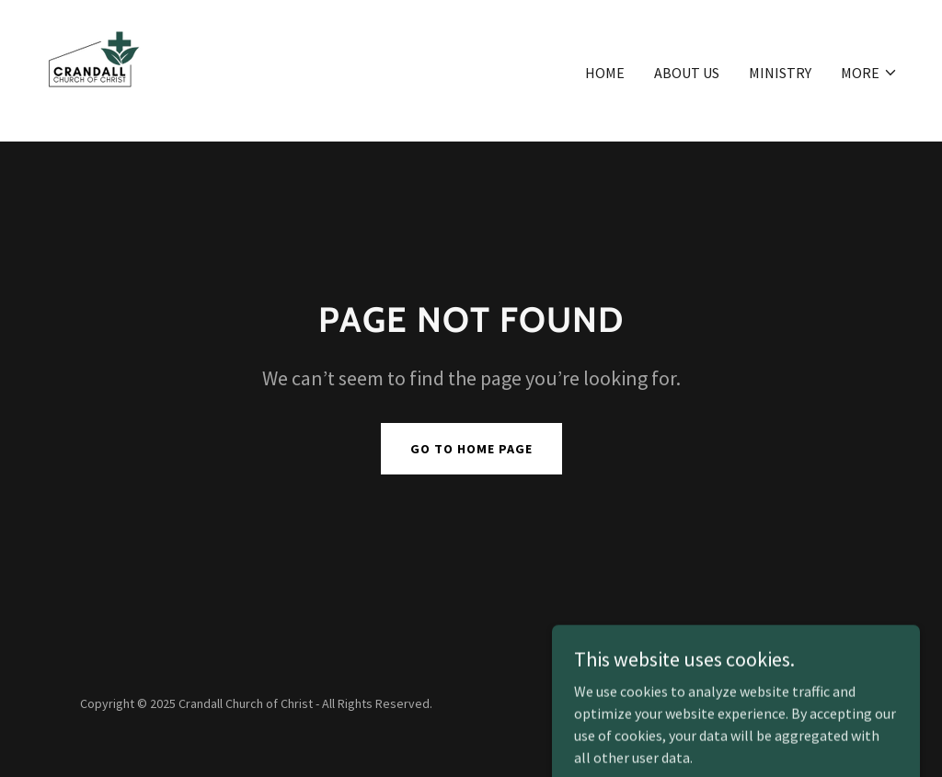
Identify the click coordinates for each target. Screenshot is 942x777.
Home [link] (605, 72)
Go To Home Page (471, 448)
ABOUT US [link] (686, 72)
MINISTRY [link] (780, 72)
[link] (92, 68)
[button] (869, 73)
